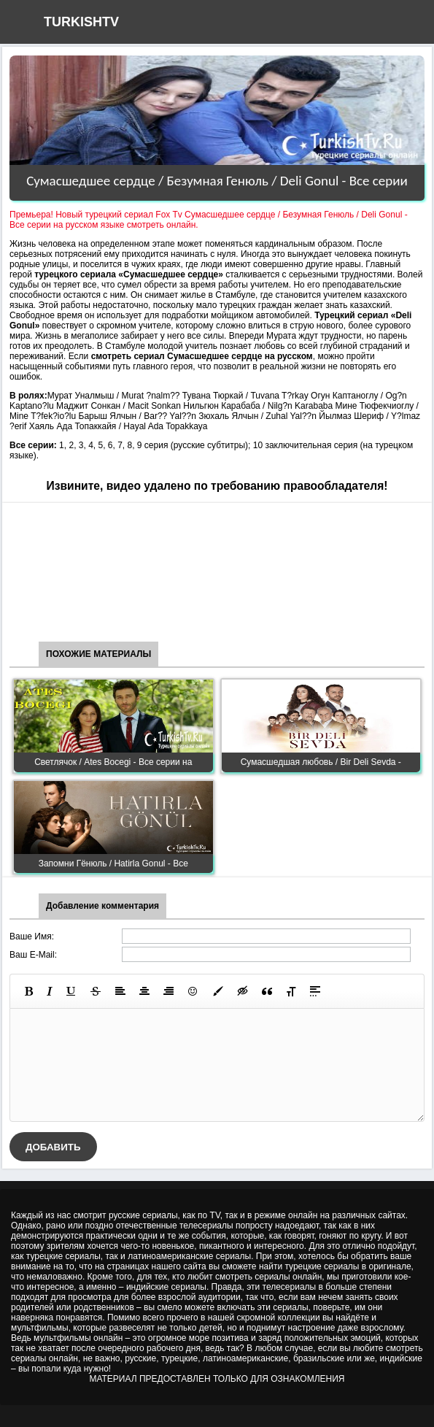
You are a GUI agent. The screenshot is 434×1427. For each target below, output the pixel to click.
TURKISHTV (81, 22)
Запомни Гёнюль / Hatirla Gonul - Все (113, 863)
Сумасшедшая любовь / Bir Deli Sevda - (321, 762)
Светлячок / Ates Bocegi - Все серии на (113, 762)
